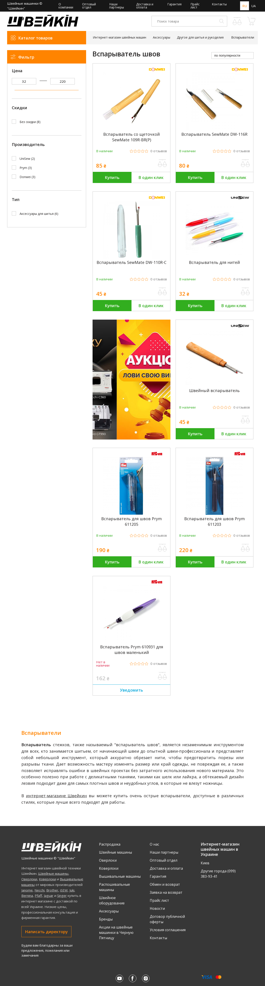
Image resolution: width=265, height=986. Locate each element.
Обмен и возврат (165, 884)
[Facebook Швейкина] (132, 978)
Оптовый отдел (89, 5)
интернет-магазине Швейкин (56, 795)
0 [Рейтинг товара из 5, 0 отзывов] (158, 151)
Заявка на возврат (166, 892)
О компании (66, 5)
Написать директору (46, 931)
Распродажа (109, 844)
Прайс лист (195, 5)
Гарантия (174, 4)
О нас (154, 844)
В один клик (151, 177)
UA (253, 6)
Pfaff (38, 895)
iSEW (64, 890)
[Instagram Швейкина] (146, 978)
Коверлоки (47, 879)
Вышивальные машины (120, 876)
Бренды (106, 919)
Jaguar (48, 895)
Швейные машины (53, 873)
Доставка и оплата (144, 5)
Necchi (39, 890)
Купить (112, 177)
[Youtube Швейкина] (119, 978)
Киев (205, 863)
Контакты (219, 4)
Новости (157, 908)
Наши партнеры (116, 5)
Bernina (27, 895)
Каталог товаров (35, 38)
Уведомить (131, 690)
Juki (71, 890)
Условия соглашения (168, 929)
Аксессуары (109, 911)
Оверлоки (29, 879)
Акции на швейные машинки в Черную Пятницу (116, 932)
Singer (62, 895)
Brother (52, 890)
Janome (27, 890)
